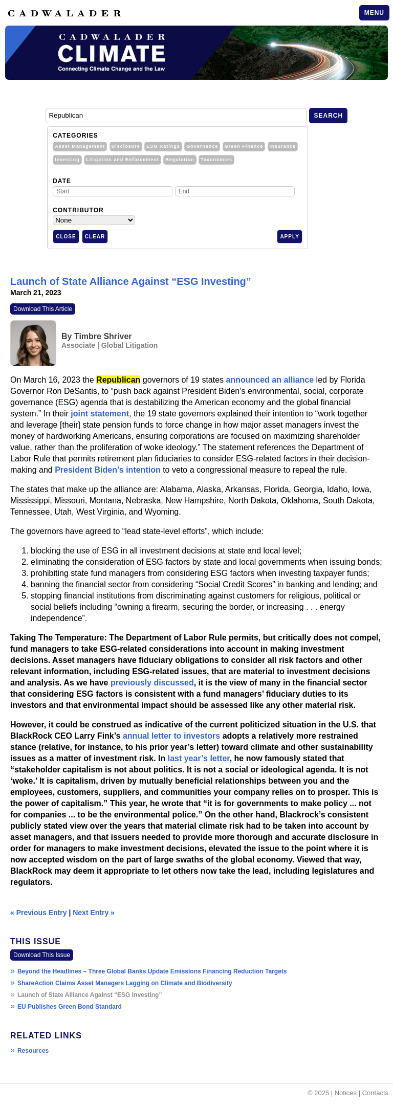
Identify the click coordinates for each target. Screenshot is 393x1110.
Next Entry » (94, 912)
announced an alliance (270, 379)
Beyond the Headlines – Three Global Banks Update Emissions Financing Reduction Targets (152, 971)
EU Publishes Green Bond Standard (69, 1006)
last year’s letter (199, 758)
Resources (33, 1050)
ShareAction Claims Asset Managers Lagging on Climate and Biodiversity (124, 983)
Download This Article (42, 309)
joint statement (100, 413)
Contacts (375, 1093)
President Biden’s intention (108, 469)
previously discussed (152, 682)
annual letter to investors (171, 735)
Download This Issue (41, 955)
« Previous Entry (38, 912)
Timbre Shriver (103, 336)
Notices (346, 1093)
